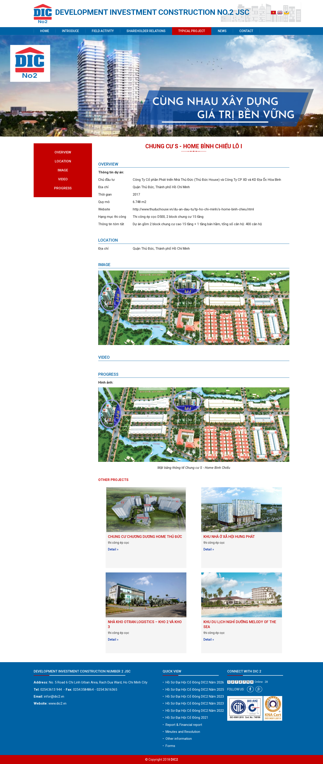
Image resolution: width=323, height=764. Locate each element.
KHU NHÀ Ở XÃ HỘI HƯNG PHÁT (229, 537)
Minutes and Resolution (181, 732)
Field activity (103, 31)
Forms (169, 746)
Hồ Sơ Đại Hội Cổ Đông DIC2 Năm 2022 (193, 711)
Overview (63, 152)
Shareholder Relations (146, 31)
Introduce (70, 31)
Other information (177, 739)
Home (44, 31)
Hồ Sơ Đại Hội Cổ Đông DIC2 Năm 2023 (193, 696)
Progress (63, 188)
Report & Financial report (182, 725)
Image (63, 170)
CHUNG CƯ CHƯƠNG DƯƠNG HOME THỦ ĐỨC (145, 537)
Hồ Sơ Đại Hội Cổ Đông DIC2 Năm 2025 (193, 690)
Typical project (191, 31)
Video (63, 179)
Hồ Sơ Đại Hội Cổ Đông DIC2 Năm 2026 (193, 682)
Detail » (113, 549)
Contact (246, 31)
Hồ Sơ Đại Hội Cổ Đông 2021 (185, 718)
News (222, 31)
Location (63, 161)
